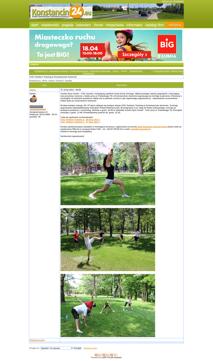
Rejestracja (178, 1)
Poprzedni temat (161, 71)
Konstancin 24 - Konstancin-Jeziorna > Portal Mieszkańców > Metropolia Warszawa (72, 71)
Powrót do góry (37, 340)
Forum (116, 71)
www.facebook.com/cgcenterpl (153, 127)
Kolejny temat (177, 71)
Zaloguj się (167, 1)
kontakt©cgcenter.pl (140, 129)
